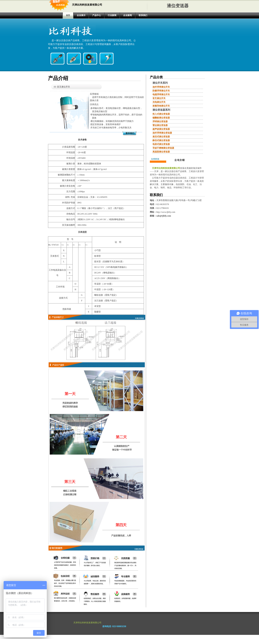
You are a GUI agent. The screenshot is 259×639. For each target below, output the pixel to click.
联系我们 (143, 15)
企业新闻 (127, 15)
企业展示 (81, 15)
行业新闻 (112, 15)
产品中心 (96, 15)
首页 (68, 15)
